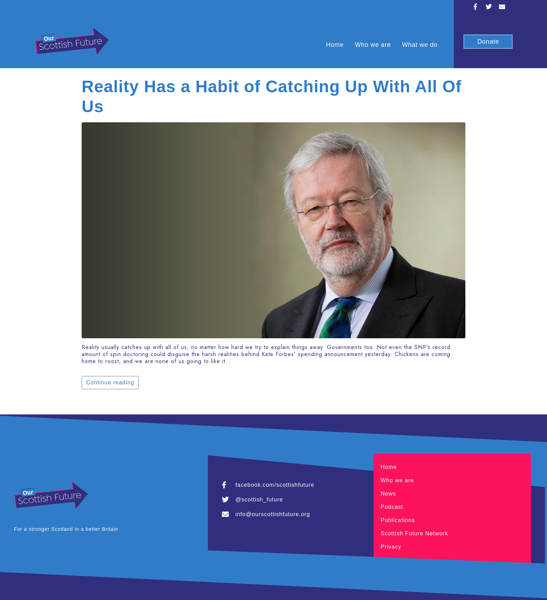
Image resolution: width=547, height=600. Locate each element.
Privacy (391, 547)
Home (335, 44)
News (388, 494)
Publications (398, 520)
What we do (419, 44)
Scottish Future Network (414, 533)
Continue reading (110, 382)
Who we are (373, 44)
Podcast (392, 507)
